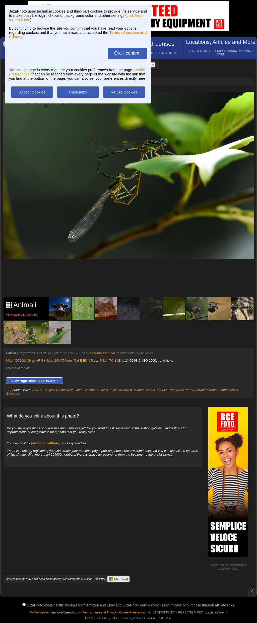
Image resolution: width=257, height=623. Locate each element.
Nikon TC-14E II (111, 360)
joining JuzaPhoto (45, 443)
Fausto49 (66, 390)
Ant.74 (37, 390)
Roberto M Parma (181, 390)
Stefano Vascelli (102, 353)
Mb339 (162, 390)
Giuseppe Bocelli (95, 390)
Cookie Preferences (132, 612)
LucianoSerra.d (121, 390)
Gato (78, 390)
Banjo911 (50, 390)
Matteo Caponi (144, 390)
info (235, 568)
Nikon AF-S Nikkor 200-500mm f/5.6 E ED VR (60, 360)
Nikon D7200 (15, 360)
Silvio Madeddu (207, 390)
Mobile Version (40, 612)
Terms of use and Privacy (100, 612)
